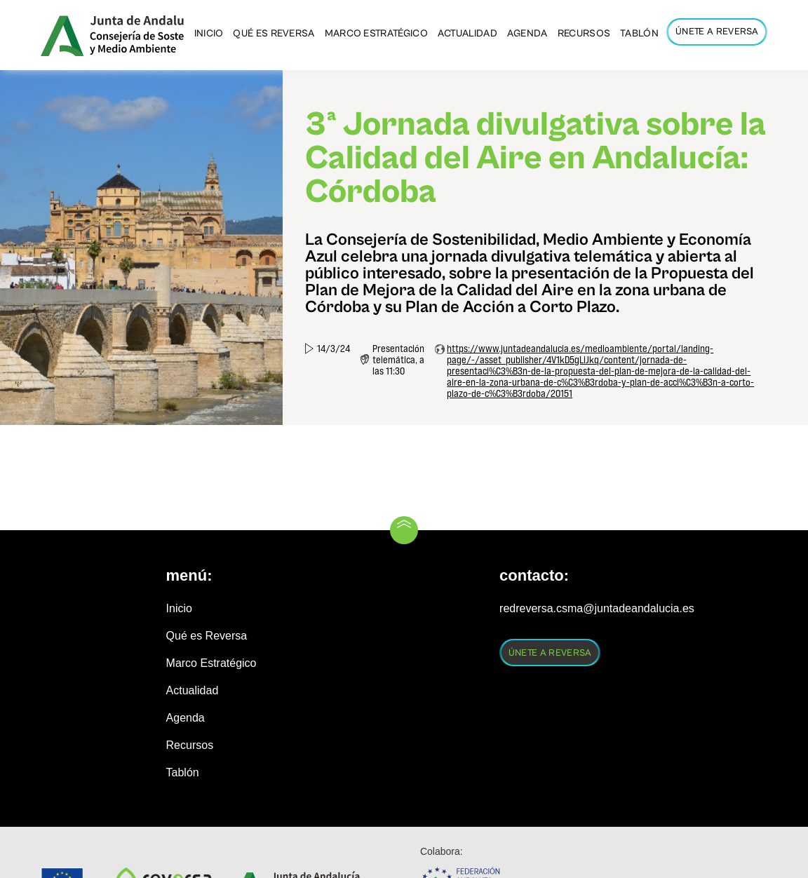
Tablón (182, 772)
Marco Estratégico (211, 663)
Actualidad (192, 690)
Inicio (179, 608)
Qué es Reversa (207, 636)
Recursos (190, 745)
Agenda (185, 718)
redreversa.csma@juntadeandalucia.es (596, 608)
